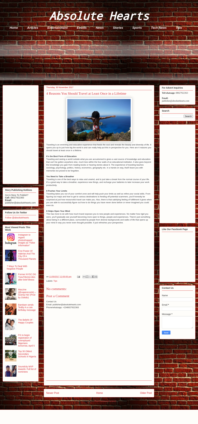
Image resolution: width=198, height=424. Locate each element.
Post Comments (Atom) (105, 401)
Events (82, 27)
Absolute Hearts (99, 15)
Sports (137, 27)
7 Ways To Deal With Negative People (17, 267)
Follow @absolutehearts (17, 217)
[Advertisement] (100, 58)
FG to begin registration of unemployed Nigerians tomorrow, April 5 (26, 340)
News (100, 27)
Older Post (146, 393)
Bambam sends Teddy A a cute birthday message (27, 307)
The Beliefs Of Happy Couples (25, 321)
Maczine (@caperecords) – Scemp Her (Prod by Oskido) (27, 293)
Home (14, 27)
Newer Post (52, 393)
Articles (32, 27)
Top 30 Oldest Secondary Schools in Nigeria (27, 354)
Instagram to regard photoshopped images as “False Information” (26, 240)
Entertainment (57, 27)
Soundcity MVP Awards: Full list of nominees (27, 369)
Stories (118, 27)
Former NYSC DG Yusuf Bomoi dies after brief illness (27, 277)
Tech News (159, 27)
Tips (179, 27)
